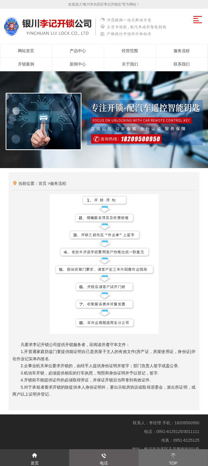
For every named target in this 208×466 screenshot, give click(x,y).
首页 (42, 183)
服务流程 (58, 183)
